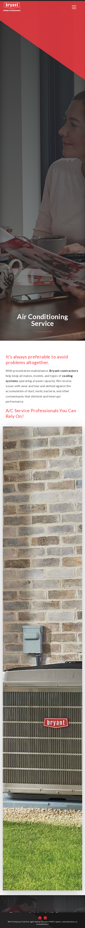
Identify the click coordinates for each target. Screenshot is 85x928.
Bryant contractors (63, 370)
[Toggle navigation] (74, 7)
